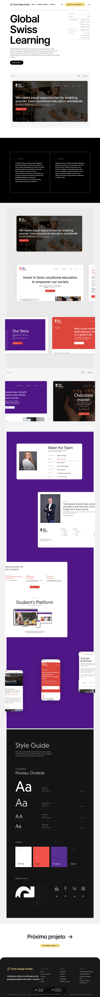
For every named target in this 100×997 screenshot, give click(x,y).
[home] (20, 4)
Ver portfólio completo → (50, 945)
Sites (33, 4)
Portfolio (52, 4)
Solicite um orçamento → (75, 4)
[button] (62, 4)
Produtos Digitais (42, 4)
